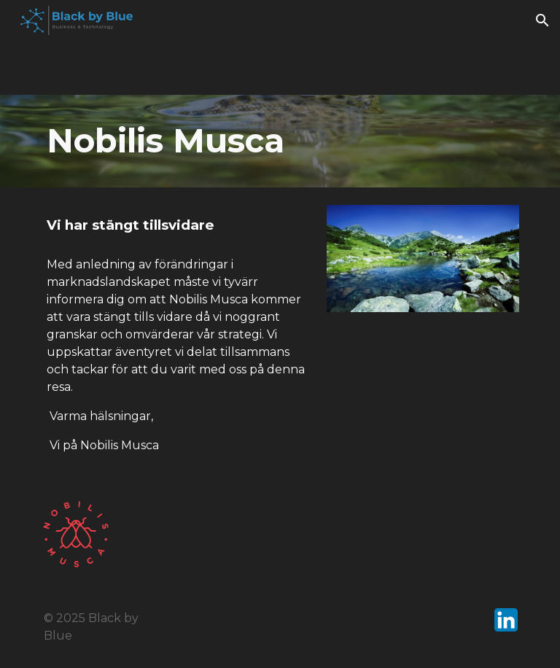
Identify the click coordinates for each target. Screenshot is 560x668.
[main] (279, 141)
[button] (542, 20)
